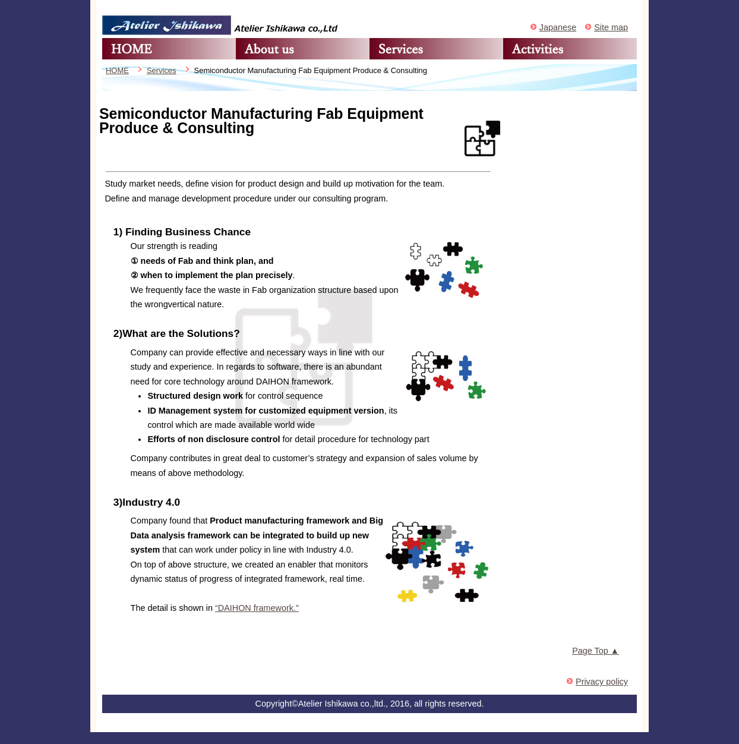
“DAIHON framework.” (257, 608)
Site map (611, 27)
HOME (169, 48)
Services (436, 48)
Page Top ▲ (595, 650)
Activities (570, 48)
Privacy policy (602, 681)
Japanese (557, 27)
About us (303, 48)
